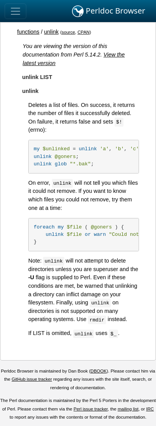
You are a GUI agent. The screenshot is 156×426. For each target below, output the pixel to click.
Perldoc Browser (108, 11)
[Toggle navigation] (15, 11)
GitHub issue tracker (32, 379)
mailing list (128, 409)
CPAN (83, 32)
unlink (51, 32)
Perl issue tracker (91, 409)
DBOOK (99, 371)
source (68, 32)
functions (28, 32)
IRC (150, 409)
